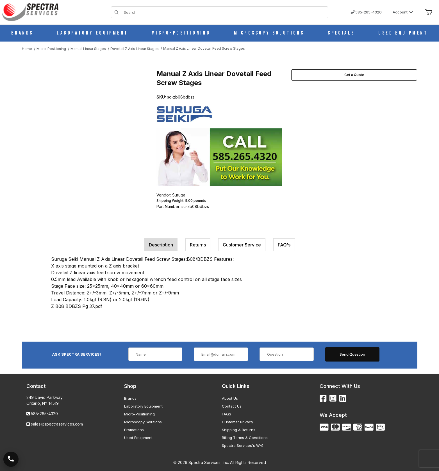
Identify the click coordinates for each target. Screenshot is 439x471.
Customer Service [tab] (242, 245)
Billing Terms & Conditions (245, 437)
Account (403, 12)
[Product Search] (224, 12)
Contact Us (232, 406)
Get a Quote (354, 75)
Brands (130, 398)
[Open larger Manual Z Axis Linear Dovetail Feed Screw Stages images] (84, 125)
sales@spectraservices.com (57, 424)
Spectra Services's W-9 (242, 445)
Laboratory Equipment (143, 406)
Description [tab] (161, 245)
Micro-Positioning (139, 414)
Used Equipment (138, 437)
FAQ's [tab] (284, 245)
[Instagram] (332, 398)
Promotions (134, 429)
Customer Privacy (237, 422)
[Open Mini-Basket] (428, 12)
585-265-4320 (366, 12)
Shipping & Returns (238, 429)
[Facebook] (323, 398)
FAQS (226, 414)
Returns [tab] (198, 245)
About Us (230, 398)
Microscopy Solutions (143, 422)
